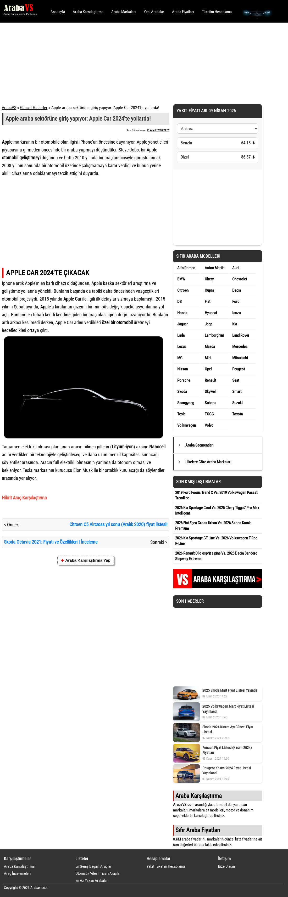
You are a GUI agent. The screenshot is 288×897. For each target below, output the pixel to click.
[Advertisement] (137, 62)
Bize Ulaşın (226, 866)
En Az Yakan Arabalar (91, 880)
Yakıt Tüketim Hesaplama (166, 866)
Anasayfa (58, 11)
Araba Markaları (123, 11)
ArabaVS (9, 107)
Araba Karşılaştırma (88, 11)
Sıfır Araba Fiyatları (197, 830)
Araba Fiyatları (183, 11)
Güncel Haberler (33, 107)
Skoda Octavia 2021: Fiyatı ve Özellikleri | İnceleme (50, 542)
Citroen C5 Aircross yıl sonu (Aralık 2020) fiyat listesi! (118, 524)
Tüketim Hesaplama (217, 11)
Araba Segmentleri (199, 445)
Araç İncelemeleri (17, 873)
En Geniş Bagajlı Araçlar (93, 866)
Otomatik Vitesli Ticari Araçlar (98, 873)
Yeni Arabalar (154, 11)
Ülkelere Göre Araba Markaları (208, 462)
